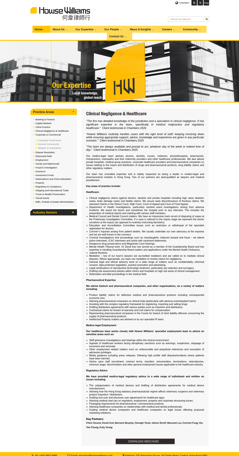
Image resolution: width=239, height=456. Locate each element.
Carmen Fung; (190, 413)
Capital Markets (43, 114)
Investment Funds (45, 166)
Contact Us (193, 28)
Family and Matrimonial (47, 155)
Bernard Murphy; (125, 413)
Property (40, 174)
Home (41, 28)
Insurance (41, 162)
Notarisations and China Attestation (53, 170)
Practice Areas (43, 103)
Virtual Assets (42, 189)
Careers (152, 28)
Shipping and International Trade (52, 181)
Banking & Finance (45, 110)
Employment (42, 151)
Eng (206, 2)
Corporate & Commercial (48, 126)
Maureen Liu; (174, 413)
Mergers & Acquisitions (49, 139)
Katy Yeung (106, 418)
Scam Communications (126, 453)
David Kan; (108, 413)
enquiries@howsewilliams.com (95, 446)
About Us (58, 28)
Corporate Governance (49, 131)
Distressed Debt (44, 147)
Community (172, 28)
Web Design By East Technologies (190, 453)
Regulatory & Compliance (48, 177)
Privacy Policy (107, 453)
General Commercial (48, 135)
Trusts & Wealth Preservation (50, 185)
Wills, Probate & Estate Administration (55, 193)
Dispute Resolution (45, 143)
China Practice (43, 118)
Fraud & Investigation (46, 158)
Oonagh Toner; (143, 413)
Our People (103, 28)
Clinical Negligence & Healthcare (52, 122)
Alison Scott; (159, 413)
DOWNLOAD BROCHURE (143, 432)
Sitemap (144, 453)
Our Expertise (80, 28)
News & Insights (129, 28)
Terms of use (92, 453)
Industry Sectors (45, 203)
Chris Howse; (94, 413)
